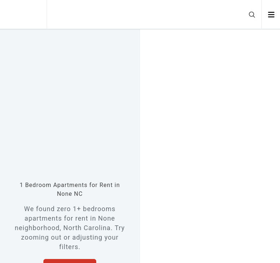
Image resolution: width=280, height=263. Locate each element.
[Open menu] (271, 14)
